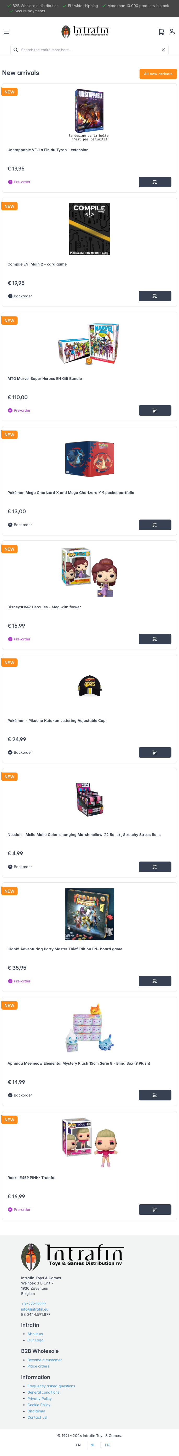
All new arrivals (158, 74)
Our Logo (35, 1340)
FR (107, 1445)
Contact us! (37, 1417)
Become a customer (44, 1360)
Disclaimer (36, 1411)
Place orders (38, 1366)
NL (92, 1445)
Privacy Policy (39, 1398)
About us (35, 1333)
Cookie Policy (38, 1404)
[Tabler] (85, 31)
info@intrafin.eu (34, 1309)
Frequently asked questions (51, 1386)
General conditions (43, 1392)
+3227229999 (33, 1304)
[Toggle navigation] (6, 32)
